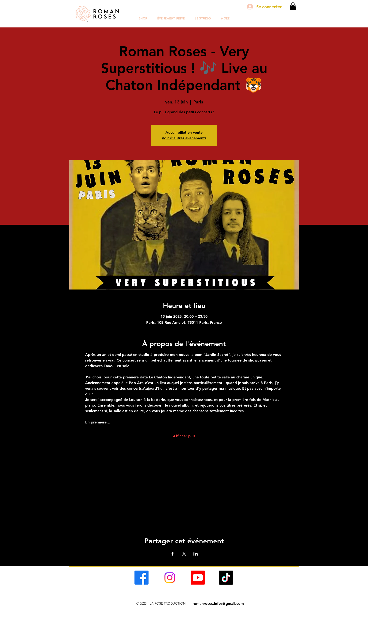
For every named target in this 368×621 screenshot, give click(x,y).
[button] (293, 6)
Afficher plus (184, 436)
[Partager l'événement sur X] (184, 554)
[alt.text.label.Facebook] (141, 578)
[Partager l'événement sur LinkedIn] (195, 554)
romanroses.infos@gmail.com (218, 603)
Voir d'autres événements (184, 138)
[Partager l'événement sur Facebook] (172, 554)
